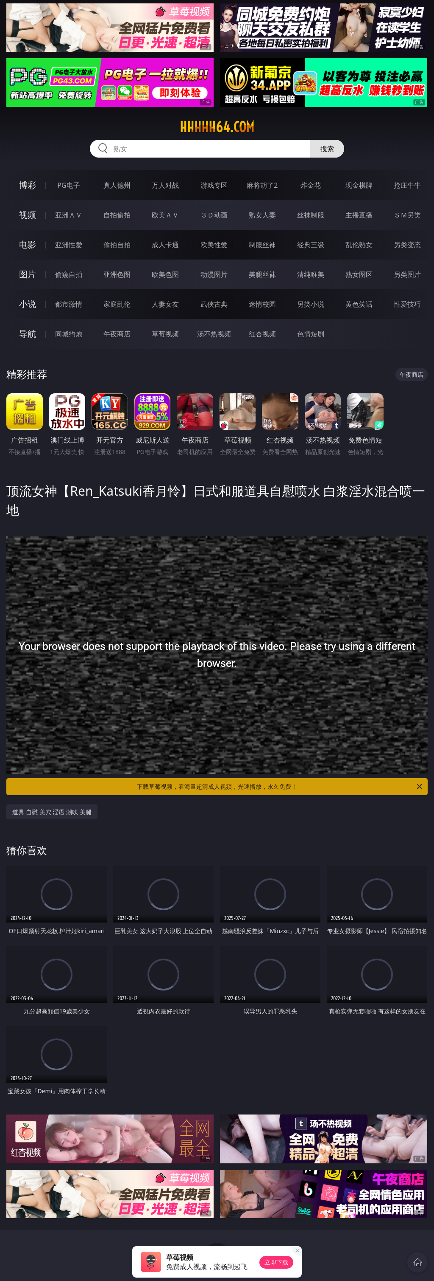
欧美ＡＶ (165, 215)
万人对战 (165, 185)
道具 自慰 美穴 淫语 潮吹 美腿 (51, 812)
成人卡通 (165, 244)
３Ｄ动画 (214, 215)
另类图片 (407, 274)
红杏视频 (262, 334)
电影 (27, 244)
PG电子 (68, 185)
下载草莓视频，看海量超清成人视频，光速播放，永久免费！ (280, 787)
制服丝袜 (262, 244)
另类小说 (310, 304)
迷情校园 (262, 304)
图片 (27, 274)
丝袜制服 (310, 215)
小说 (27, 304)
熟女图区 (359, 274)
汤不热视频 (214, 334)
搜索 (327, 148)
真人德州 (117, 185)
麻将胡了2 (262, 185)
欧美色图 (165, 274)
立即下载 (276, 1262)
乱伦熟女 (359, 244)
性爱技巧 (407, 304)
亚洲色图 (117, 274)
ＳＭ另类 (407, 215)
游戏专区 (214, 185)
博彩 (27, 185)
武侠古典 (214, 304)
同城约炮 (68, 334)
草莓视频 (165, 334)
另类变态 (407, 244)
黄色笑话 (359, 304)
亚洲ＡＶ (68, 215)
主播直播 (359, 215)
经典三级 (310, 244)
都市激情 (68, 304)
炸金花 (310, 185)
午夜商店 (117, 334)
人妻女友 (165, 304)
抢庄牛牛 (407, 185)
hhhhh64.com (217, 127)
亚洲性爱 (68, 244)
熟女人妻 (262, 215)
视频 (27, 214)
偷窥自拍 (68, 274)
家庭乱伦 (117, 304)
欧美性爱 (214, 244)
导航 (27, 333)
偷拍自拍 (117, 244)
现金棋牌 (359, 185)
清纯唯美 (310, 274)
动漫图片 (214, 274)
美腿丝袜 (262, 274)
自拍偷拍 (117, 215)
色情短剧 (310, 334)
